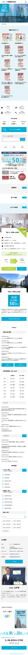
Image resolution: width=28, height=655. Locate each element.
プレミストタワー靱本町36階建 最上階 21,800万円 (13, 441)
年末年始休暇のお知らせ (6, 430)
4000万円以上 (6, 531)
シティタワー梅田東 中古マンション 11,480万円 (11, 338)
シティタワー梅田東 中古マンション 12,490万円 (11, 342)
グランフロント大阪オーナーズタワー (9, 461)
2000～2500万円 (6, 524)
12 (22, 381)
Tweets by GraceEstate (6, 607)
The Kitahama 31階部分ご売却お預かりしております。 (13, 452)
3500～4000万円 (17, 527)
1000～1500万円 (6, 521)
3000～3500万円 (6, 527)
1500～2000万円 (17, 521)
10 (22, 396)
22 (22, 384)
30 (13, 384)
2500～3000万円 (17, 524)
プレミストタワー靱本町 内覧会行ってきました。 (12, 456)
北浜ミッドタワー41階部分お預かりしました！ (11, 426)
